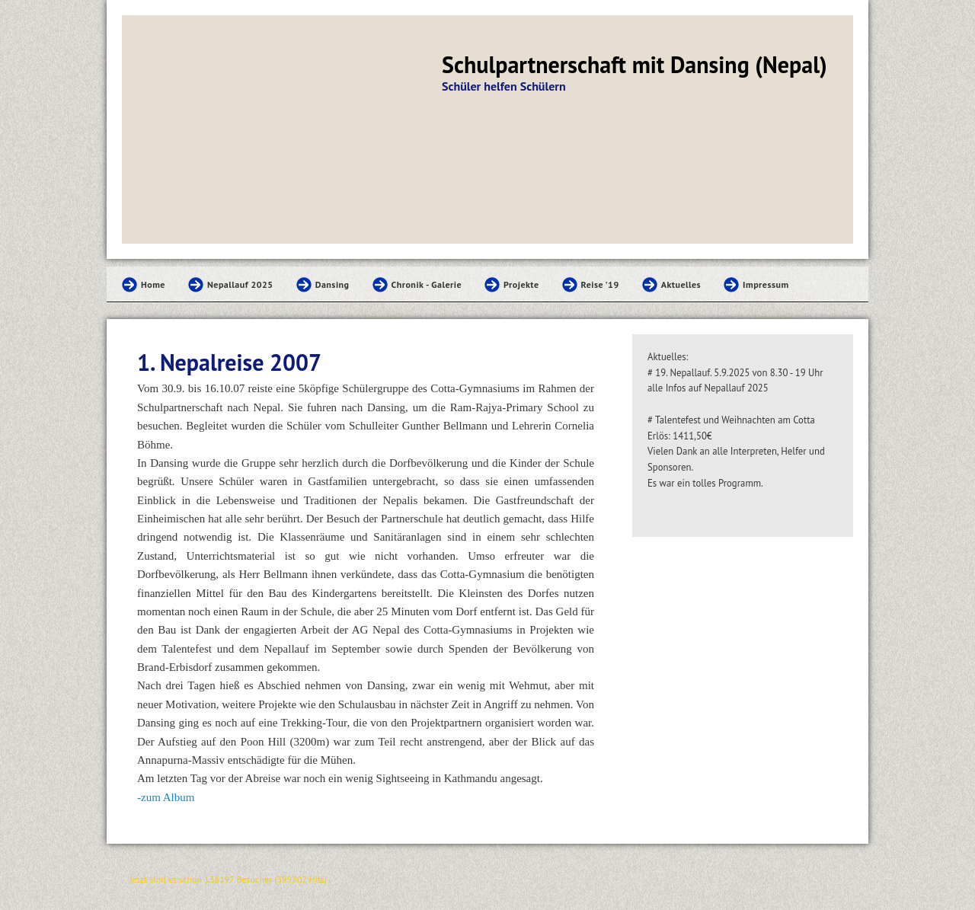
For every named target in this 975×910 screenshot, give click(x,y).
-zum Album (165, 797)
